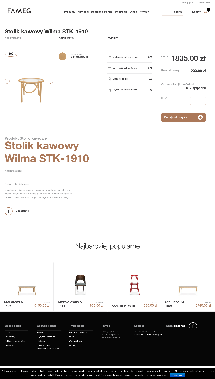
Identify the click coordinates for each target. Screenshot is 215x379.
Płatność (41, 341)
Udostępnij (22, 210)
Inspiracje (121, 11)
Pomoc (40, 332)
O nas (133, 11)
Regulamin (10, 345)
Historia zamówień (78, 332)
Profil (71, 337)
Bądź (175, 325)
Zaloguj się (187, 2)
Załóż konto (204, 2)
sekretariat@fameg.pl (151, 335)
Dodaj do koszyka (175, 117)
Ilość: (164, 98)
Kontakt (144, 11)
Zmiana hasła (76, 341)
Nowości (83, 11)
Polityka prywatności (15, 341)
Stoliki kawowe (33, 138)
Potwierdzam (177, 375)
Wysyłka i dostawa (46, 337)
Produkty (69, 11)
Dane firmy (10, 337)
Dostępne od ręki (101, 11)
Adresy (72, 345)
